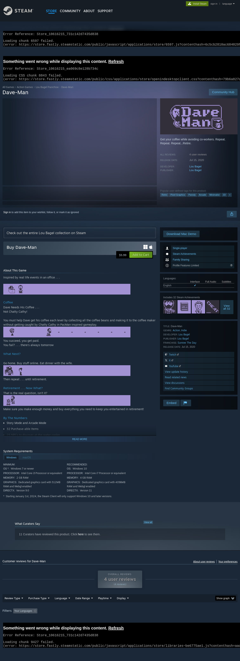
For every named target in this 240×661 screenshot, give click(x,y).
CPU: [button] (182, 621)
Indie (184, 335)
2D (224, 199)
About (89, 11)
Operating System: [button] (161, 621)
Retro (164, 199)
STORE (51, 11)
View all (148, 527)
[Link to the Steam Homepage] (21, 14)
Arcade (202, 199)
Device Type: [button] (214, 621)
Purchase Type (37, 609)
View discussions (174, 387)
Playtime (103, 609)
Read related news (176, 382)
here (81, 539)
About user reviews (204, 566)
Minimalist (214, 199)
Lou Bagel (195, 171)
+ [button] (229, 199)
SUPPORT (105, 11)
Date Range (82, 609)
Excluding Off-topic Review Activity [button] (65, 621)
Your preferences (228, 566)
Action (176, 335)
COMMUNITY (70, 11)
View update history (176, 376)
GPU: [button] (196, 621)
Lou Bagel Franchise (47, 92)
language (227, 3)
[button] (141, 259)
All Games (8, 92)
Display (121, 609)
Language (61, 609)
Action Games (25, 92)
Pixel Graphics (177, 199)
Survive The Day (187, 347)
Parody (192, 199)
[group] (120, 622)
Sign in (7, 217)
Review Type (12, 609)
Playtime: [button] (97, 621)
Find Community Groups (179, 393)
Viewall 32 (226, 312)
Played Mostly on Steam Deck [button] (126, 621)
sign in (213, 3)
